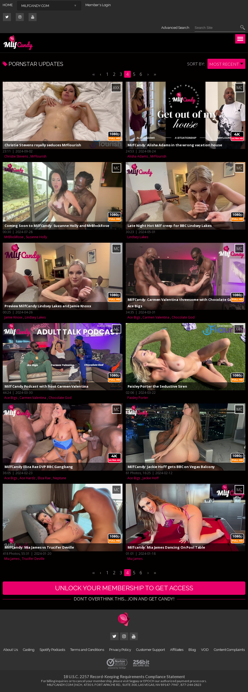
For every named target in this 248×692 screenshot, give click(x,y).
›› (155, 74)
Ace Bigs (133, 317)
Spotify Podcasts (52, 650)
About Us (10, 650)
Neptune (59, 478)
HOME (8, 5)
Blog (192, 650)
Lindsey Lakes (137, 237)
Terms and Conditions (87, 650)
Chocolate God (183, 317)
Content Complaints (229, 650)
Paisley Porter (137, 397)
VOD (205, 650)
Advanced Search (175, 28)
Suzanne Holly (36, 237)
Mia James (11, 558)
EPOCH (148, 681)
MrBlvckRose (13, 237)
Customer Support (150, 650)
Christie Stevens (16, 156)
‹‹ (93, 74)
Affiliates (176, 650)
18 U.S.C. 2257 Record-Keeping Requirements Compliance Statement (124, 676)
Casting (29, 650)
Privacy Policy (120, 650)
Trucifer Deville (33, 558)
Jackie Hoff (151, 478)
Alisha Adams (137, 156)
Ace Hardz (27, 478)
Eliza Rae (44, 478)
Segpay (134, 681)
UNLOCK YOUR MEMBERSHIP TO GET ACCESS (124, 588)
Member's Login (98, 5)
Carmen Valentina (156, 317)
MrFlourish (38, 156)
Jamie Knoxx (13, 317)
